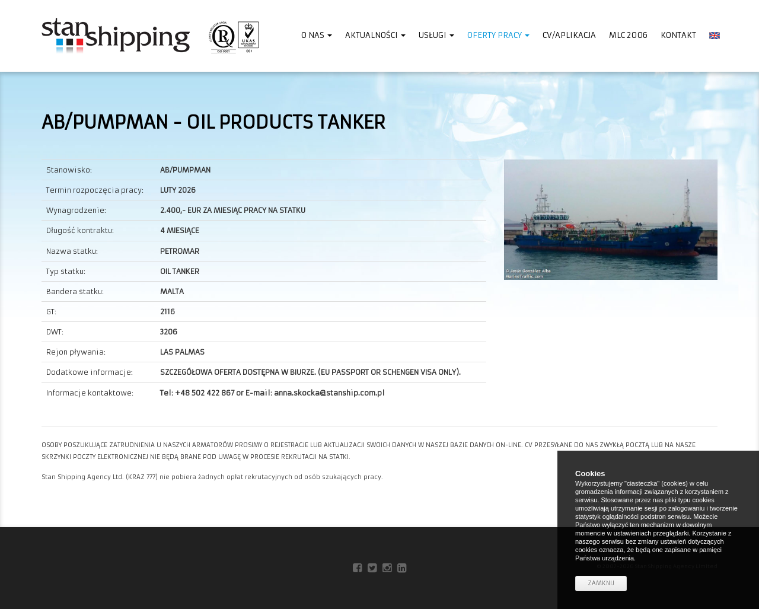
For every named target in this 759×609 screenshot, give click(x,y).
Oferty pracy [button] (498, 35)
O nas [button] (316, 35)
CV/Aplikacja (569, 35)
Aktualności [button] (375, 35)
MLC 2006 (628, 35)
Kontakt (678, 35)
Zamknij (601, 583)
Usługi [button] (436, 35)
